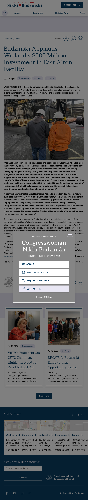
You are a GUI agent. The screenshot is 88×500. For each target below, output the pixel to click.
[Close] (70, 236)
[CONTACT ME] (44, 289)
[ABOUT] (44, 265)
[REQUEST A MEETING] (44, 281)
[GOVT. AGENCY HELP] (44, 273)
